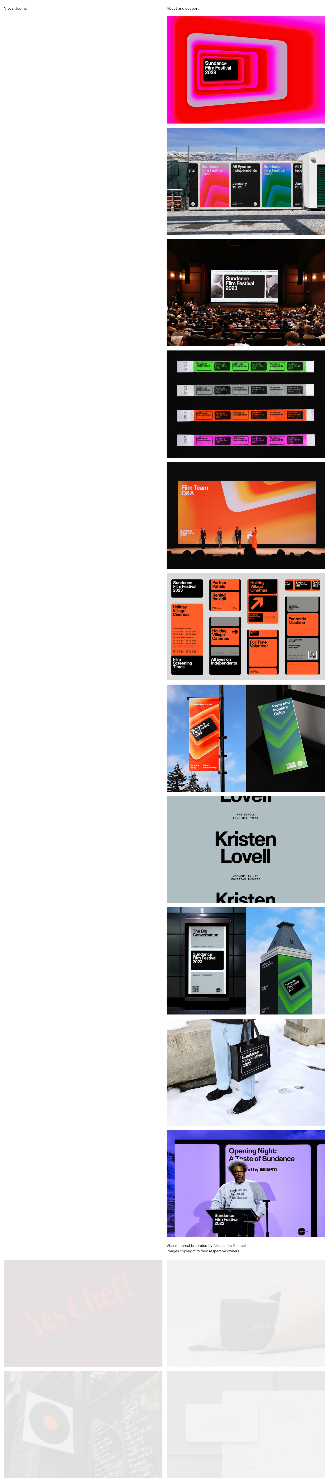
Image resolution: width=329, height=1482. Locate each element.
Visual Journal (16, 8)
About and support (183, 8)
